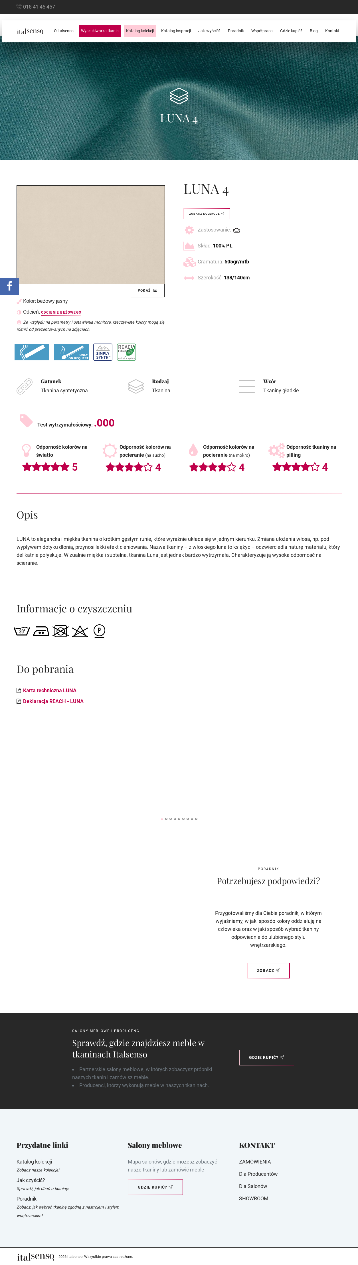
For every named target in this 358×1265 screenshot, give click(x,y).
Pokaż (148, 291)
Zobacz (268, 970)
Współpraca (262, 31)
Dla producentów (258, 1174)
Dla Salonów (253, 1186)
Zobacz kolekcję (206, 213)
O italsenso (64, 31)
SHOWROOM (253, 1198)
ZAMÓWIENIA (255, 1162)
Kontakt (332, 31)
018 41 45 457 (39, 7)
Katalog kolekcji (140, 31)
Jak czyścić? (209, 31)
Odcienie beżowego (61, 312)
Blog (314, 31)
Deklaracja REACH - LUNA (53, 701)
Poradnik (236, 31)
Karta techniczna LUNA (49, 690)
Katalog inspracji (176, 31)
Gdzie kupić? (291, 31)
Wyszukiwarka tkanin (100, 31)
